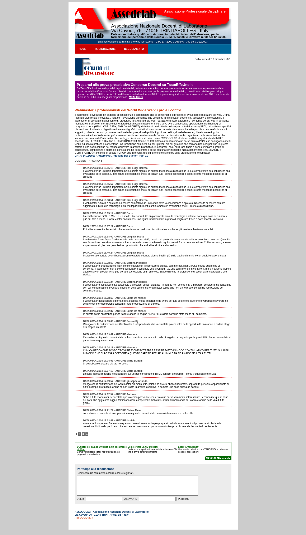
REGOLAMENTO (134, 49)
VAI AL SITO (136, 97)
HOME (82, 49)
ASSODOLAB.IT (84, 521)
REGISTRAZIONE (105, 49)
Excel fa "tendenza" (188, 447)
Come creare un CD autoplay (143, 447)
